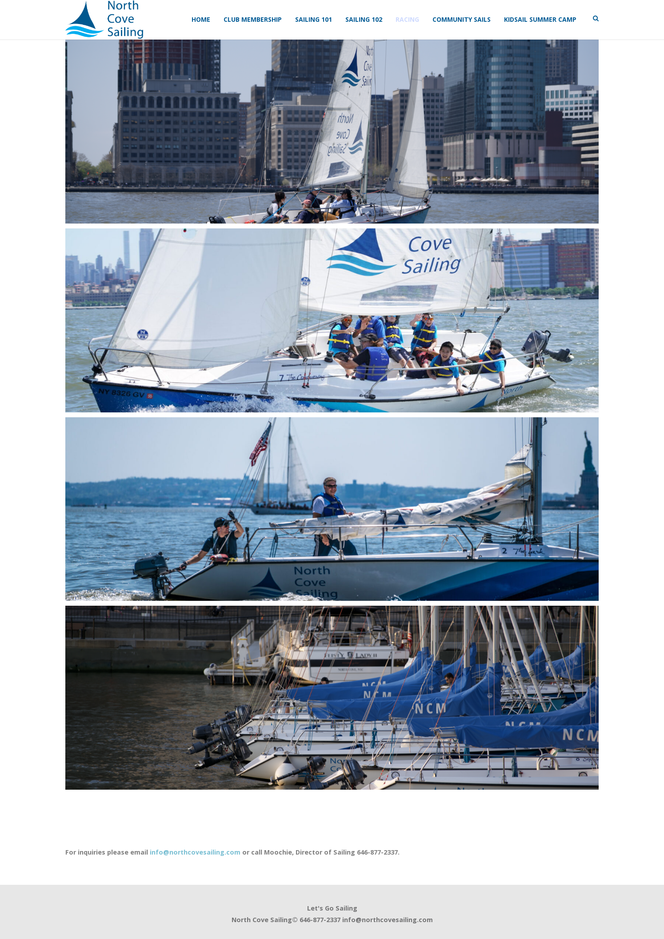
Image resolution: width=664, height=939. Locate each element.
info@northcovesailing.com (195, 852)
